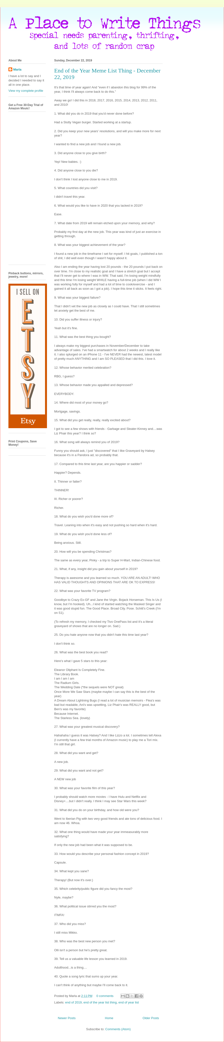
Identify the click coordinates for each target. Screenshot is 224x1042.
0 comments (104, 996)
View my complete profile (25, 90)
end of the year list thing (100, 1002)
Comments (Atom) (118, 1029)
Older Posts (151, 1018)
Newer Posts (67, 1018)
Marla (17, 69)
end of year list (129, 1002)
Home (109, 1018)
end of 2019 (73, 1002)
